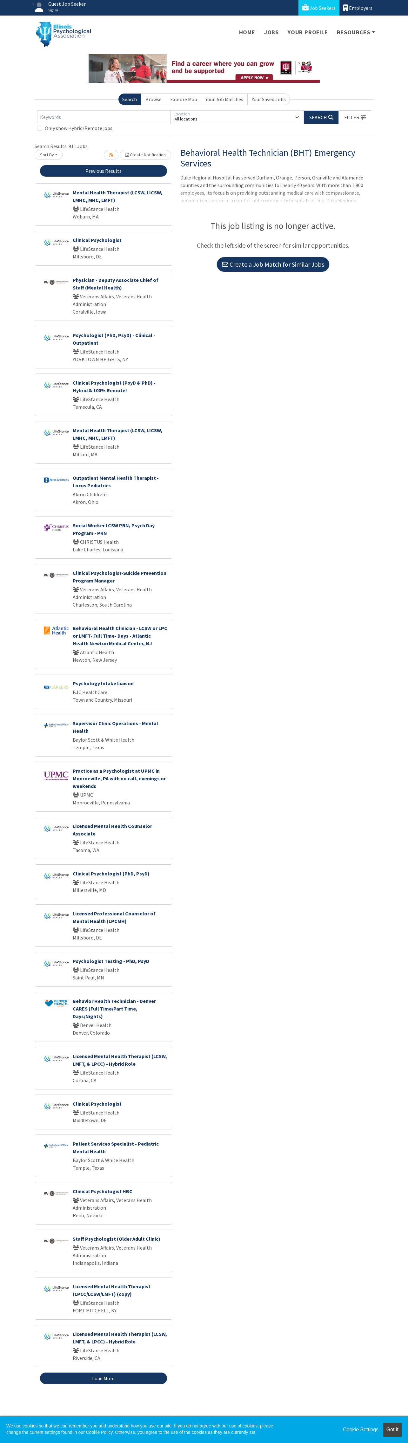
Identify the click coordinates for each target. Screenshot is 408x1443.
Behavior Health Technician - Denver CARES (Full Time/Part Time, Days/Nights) (114, 1008)
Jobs (271, 32)
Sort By (47, 155)
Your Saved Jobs (269, 99)
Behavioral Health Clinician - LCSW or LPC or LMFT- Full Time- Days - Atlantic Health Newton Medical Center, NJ (120, 636)
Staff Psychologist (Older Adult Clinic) (116, 1239)
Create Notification (145, 155)
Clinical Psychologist (97, 240)
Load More (103, 1378)
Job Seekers (319, 8)
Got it (392, 1429)
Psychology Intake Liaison (103, 683)
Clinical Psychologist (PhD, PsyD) (111, 873)
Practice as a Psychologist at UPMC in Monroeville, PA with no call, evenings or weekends (119, 778)
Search (129, 99)
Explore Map (183, 99)
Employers (357, 8)
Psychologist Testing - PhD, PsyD (111, 961)
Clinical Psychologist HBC (102, 1191)
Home (247, 32)
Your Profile (308, 32)
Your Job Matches (224, 99)
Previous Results (103, 171)
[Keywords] (104, 117)
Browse (153, 99)
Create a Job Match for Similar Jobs (273, 264)
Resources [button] (353, 32)
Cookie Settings (360, 1429)
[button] (355, 117)
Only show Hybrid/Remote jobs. (79, 128)
